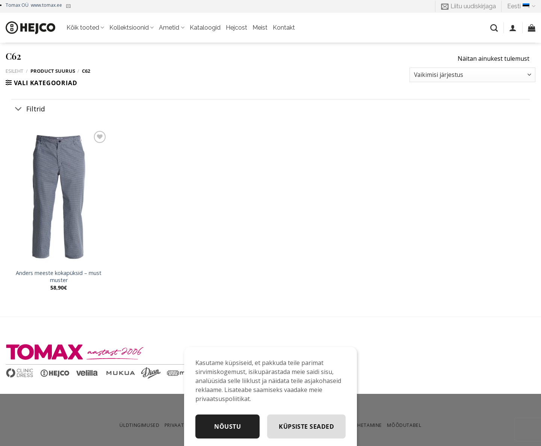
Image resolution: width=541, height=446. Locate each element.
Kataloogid (205, 27)
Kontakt (284, 27)
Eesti (521, 6)
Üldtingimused (139, 425)
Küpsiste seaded (306, 426)
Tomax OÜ (34, 5)
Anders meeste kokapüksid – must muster (58, 277)
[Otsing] (494, 28)
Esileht (14, 71)
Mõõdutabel (404, 425)
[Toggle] (18, 109)
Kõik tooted (85, 28)
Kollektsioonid (131, 28)
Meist (259, 27)
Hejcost (236, 27)
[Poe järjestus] (472, 75)
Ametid (171, 28)
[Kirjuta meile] (68, 6)
